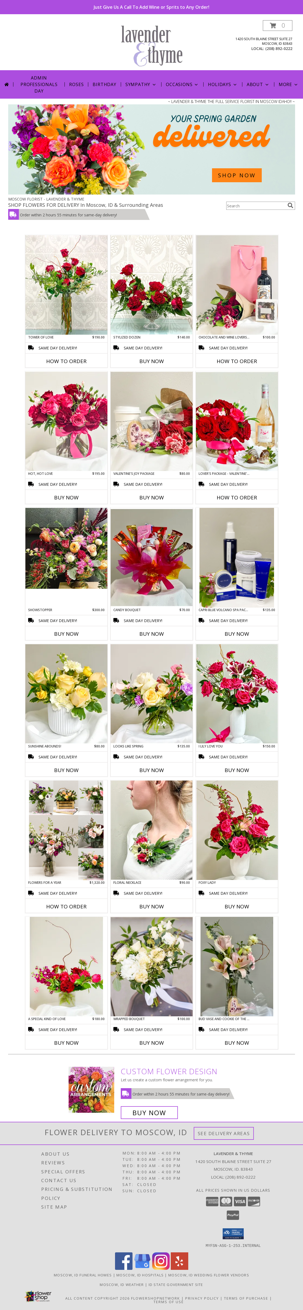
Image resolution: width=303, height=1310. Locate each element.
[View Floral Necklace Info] (152, 830)
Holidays (222, 84)
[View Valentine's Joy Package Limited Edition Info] (152, 421)
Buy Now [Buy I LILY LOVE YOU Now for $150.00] (237, 770)
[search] (290, 205)
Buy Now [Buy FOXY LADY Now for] (237, 906)
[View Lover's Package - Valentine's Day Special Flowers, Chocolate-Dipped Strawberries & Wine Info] (237, 421)
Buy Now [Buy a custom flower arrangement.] (149, 1112)
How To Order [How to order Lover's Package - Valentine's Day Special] (237, 497)
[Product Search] (255, 206)
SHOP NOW (237, 175)
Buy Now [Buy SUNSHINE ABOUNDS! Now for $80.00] (66, 770)
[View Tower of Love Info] (66, 285)
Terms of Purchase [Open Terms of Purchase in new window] (246, 1298)
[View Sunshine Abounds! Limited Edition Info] (66, 693)
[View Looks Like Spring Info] (152, 694)
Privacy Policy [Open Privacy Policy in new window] (202, 1298)
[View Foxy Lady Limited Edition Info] (237, 830)
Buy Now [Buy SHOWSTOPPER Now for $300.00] (66, 633)
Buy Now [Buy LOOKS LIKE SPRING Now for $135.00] (151, 770)
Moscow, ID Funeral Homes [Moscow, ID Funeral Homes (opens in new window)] (83, 1274)
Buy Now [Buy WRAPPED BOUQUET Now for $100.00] (151, 1042)
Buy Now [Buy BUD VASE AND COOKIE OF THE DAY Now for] (237, 1042)
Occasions (182, 84)
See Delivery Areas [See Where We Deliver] (224, 1133)
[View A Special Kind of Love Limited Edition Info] (66, 966)
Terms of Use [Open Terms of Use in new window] (169, 1301)
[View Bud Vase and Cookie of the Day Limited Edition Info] (237, 966)
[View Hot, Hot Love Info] (66, 421)
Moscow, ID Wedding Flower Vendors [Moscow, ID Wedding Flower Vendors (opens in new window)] (208, 1274)
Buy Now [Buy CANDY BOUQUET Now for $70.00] (151, 633)
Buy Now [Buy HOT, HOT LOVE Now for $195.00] (66, 497)
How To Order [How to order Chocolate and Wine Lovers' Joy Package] (237, 361)
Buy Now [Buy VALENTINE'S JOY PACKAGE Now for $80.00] (151, 497)
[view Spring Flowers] (151, 193)
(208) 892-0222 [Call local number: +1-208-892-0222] (278, 48)
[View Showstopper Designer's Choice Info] (66, 548)
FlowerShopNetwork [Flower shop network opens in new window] (155, 1298)
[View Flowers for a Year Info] (66, 830)
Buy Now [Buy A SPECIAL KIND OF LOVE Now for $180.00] (66, 1042)
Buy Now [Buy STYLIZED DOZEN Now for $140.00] (151, 361)
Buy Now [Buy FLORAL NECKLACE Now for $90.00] (151, 906)
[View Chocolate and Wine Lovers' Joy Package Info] (237, 285)
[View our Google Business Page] (142, 1268)
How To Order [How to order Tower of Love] (66, 361)
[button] (277, 25)
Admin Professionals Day (38, 84)
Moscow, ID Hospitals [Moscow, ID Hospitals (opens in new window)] (140, 1274)
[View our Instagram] (161, 1268)
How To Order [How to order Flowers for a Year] (66, 906)
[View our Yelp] (179, 1268)
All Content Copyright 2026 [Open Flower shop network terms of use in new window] (97, 1298)
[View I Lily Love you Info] (237, 693)
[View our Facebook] (124, 1268)
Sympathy (141, 84)
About (258, 84)
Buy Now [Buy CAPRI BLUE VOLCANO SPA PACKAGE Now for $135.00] (237, 633)
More (289, 84)
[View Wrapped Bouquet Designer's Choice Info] (152, 966)
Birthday (104, 84)
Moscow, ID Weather (122, 1284)
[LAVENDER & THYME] (153, 45)
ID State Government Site (176, 1284)
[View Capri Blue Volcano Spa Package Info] (237, 558)
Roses (76, 84)
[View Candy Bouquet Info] (152, 557)
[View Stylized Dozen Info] (152, 284)
